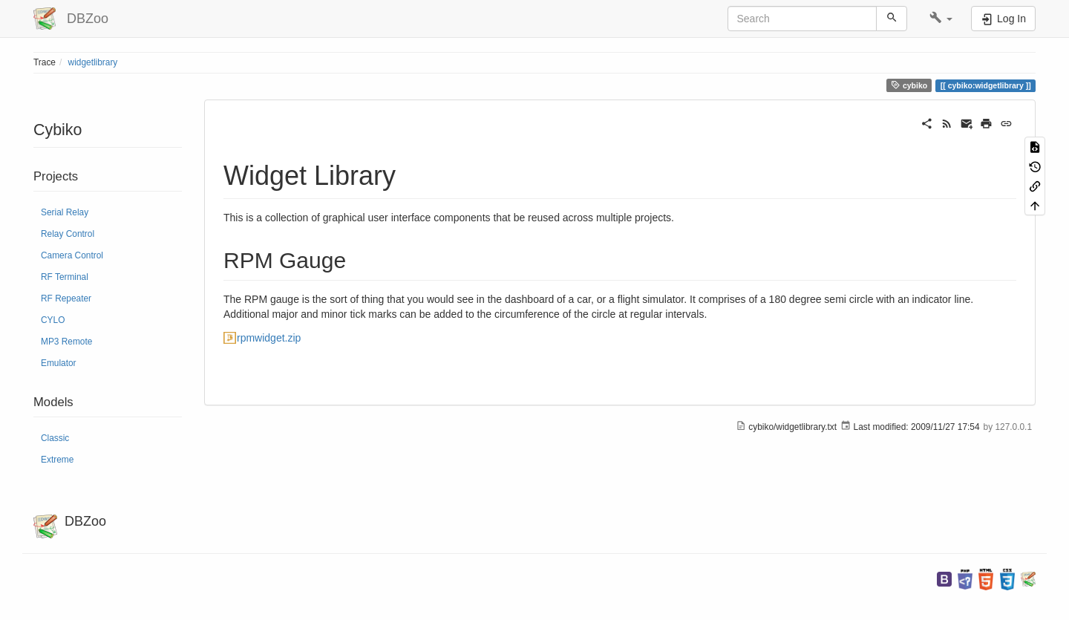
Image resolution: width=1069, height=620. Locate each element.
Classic (55, 438)
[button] (941, 18)
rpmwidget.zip (269, 338)
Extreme (57, 459)
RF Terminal (64, 277)
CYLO (53, 320)
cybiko (909, 85)
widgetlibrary (93, 62)
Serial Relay (64, 212)
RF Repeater (66, 298)
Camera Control (72, 255)
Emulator (58, 363)
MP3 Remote (66, 341)
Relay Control (67, 234)
